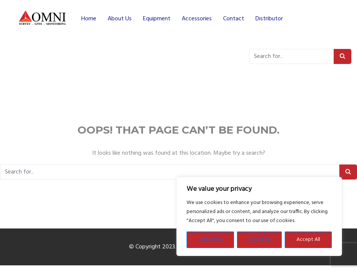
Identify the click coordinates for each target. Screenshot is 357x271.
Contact (233, 19)
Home (88, 19)
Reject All (259, 239)
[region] (259, 216)
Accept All (308, 239)
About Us (120, 19)
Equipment (156, 19)
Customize (210, 239)
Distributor (269, 19)
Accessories (197, 19)
